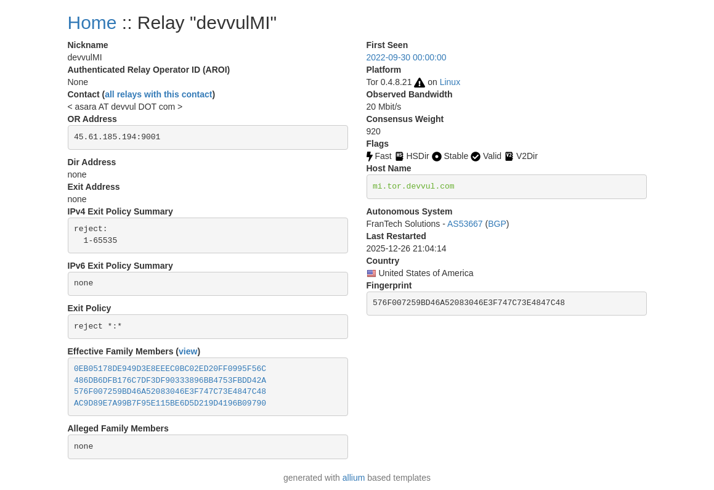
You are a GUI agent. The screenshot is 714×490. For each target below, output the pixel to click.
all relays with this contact (158, 94)
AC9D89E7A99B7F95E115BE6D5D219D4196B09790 (170, 403)
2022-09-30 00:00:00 (407, 57)
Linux (450, 82)
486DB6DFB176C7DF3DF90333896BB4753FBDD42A (170, 380)
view (188, 351)
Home (92, 22)
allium (354, 478)
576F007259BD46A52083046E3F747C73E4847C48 (170, 391)
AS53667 (465, 224)
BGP (497, 224)
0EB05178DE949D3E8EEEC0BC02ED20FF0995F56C (170, 369)
